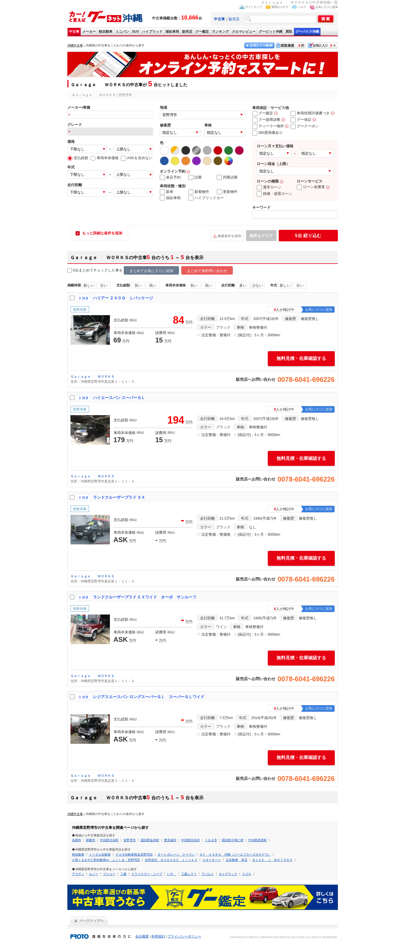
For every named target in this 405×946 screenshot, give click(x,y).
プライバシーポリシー (184, 936)
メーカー (89, 32)
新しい (88, 285)
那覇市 (90, 840)
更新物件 (227, 191)
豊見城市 (170, 840)
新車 (166, 191)
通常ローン (269, 187)
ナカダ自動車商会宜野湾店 (134, 854)
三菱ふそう (189, 874)
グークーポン (305, 126)
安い (138, 285)
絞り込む (308, 235)
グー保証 (301, 119)
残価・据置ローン (274, 194)
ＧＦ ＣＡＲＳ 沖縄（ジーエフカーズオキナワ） (235, 854)
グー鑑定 (202, 32)
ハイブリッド (152, 32)
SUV (135, 32)
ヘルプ (302, 6)
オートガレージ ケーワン (176, 854)
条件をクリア (261, 235)
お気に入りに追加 (326, 6)
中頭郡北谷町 (109, 840)
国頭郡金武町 (150, 840)
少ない (257, 285)
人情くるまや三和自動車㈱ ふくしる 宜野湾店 (106, 860)
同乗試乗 (227, 177)
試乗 (195, 177)
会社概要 (142, 936)
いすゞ (171, 874)
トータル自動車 (100, 854)
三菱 (123, 874)
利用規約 (158, 936)
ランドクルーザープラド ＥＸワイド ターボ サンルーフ (145, 597)
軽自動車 (105, 32)
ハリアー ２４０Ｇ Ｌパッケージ (123, 298)
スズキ (246, 874)
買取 (289, 32)
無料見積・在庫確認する (301, 358)
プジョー (109, 874)
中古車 (74, 32)
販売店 (234, 19)
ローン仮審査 (311, 187)
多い (243, 285)
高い (152, 285)
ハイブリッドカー (206, 198)
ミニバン (122, 32)
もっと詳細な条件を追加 (102, 233)
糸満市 (76, 840)
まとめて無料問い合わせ (207, 271)
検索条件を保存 (229, 236)
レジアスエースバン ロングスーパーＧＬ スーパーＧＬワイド (149, 697)
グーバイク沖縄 (307, 32)
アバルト (208, 874)
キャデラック (228, 874)
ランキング (220, 32)
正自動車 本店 (236, 860)
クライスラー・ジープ (146, 874)
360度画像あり (267, 132)
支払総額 (77, 158)
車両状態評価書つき (310, 113)
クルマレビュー (244, 32)
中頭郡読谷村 (190, 840)
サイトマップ (253, 6)
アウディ (78, 874)
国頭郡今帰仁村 (233, 840)
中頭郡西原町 (257, 840)
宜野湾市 (129, 840)
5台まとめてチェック (87, 270)
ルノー (93, 874)
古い (103, 285)
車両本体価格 (104, 158)
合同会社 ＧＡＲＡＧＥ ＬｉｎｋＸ (171, 860)
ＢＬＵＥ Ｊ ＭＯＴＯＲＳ (272, 860)
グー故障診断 (266, 119)
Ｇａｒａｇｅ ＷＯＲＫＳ (92, 376)
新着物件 (198, 191)
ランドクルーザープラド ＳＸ (119, 497)
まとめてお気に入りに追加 (151, 271)
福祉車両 (172, 32)
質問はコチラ (279, 6)
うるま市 (211, 840)
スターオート (211, 860)
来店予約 (170, 177)
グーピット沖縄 (270, 32)
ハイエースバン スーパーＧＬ (119, 398)
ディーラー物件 (268, 126)
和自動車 (78, 854)
